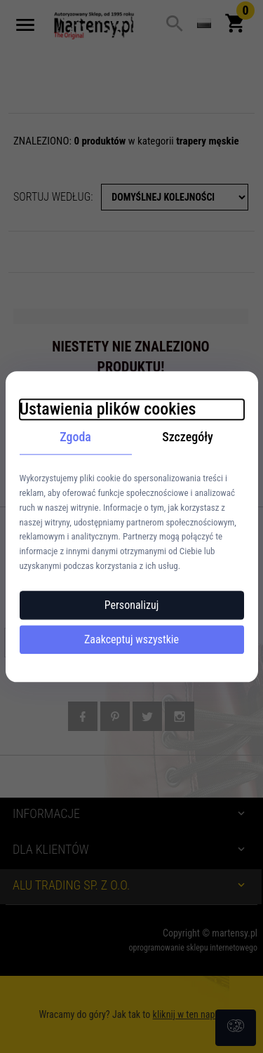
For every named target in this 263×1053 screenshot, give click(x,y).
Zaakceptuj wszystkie (131, 639)
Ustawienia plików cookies (108, 409)
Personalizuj (131, 605)
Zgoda (75, 436)
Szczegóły (187, 436)
